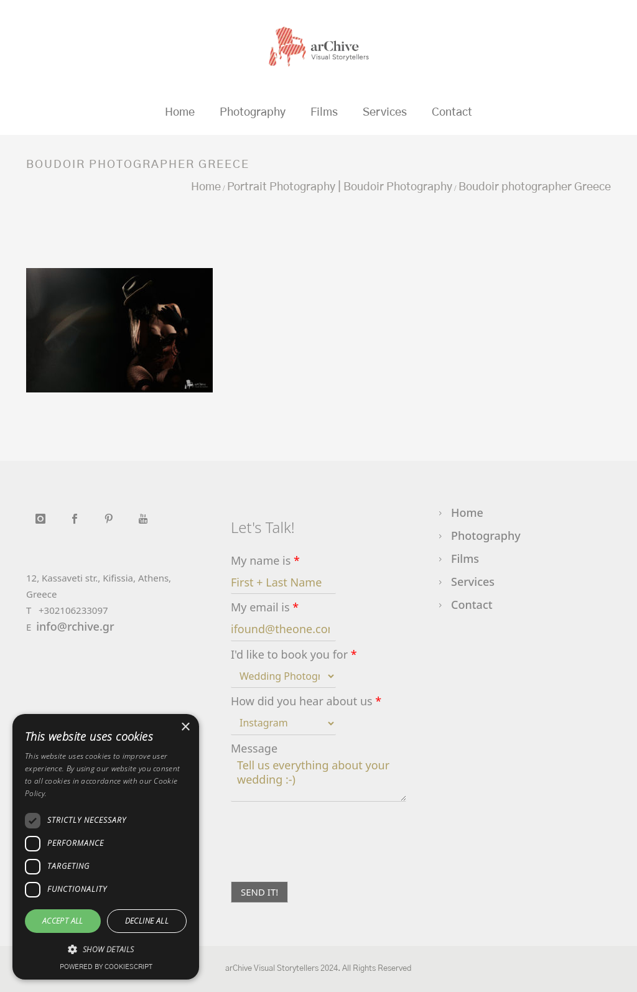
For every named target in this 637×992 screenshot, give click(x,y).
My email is (265, 607)
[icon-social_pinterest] (112, 518)
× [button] (185, 727)
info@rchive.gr (75, 626)
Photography (253, 112)
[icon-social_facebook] (77, 518)
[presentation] (325, 860)
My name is (265, 561)
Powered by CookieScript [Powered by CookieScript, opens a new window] (106, 966)
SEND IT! (259, 892)
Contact (452, 112)
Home (180, 112)
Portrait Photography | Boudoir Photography (339, 187)
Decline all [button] (147, 921)
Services (385, 112)
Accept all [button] (62, 921)
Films (324, 112)
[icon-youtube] (143, 518)
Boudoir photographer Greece (534, 187)
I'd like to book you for (294, 654)
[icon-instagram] (43, 518)
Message (254, 748)
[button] (106, 949)
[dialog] (105, 847)
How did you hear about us (306, 701)
